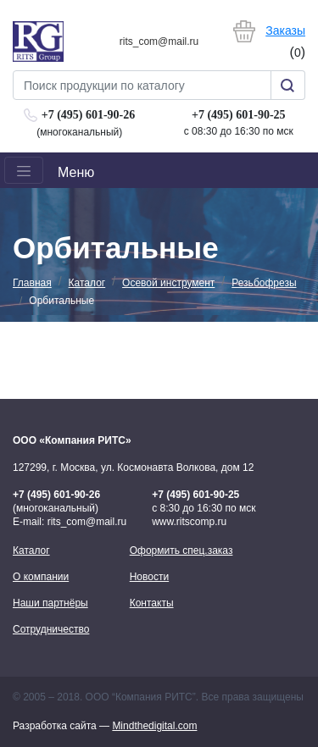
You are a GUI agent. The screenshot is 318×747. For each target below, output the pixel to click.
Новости (149, 577)
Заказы (285, 30)
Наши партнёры (50, 603)
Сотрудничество (51, 629)
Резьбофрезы (264, 283)
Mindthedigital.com (154, 726)
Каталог (87, 283)
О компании (41, 577)
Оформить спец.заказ (181, 550)
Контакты (152, 603)
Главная (32, 283)
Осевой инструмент (168, 283)
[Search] (142, 85)
